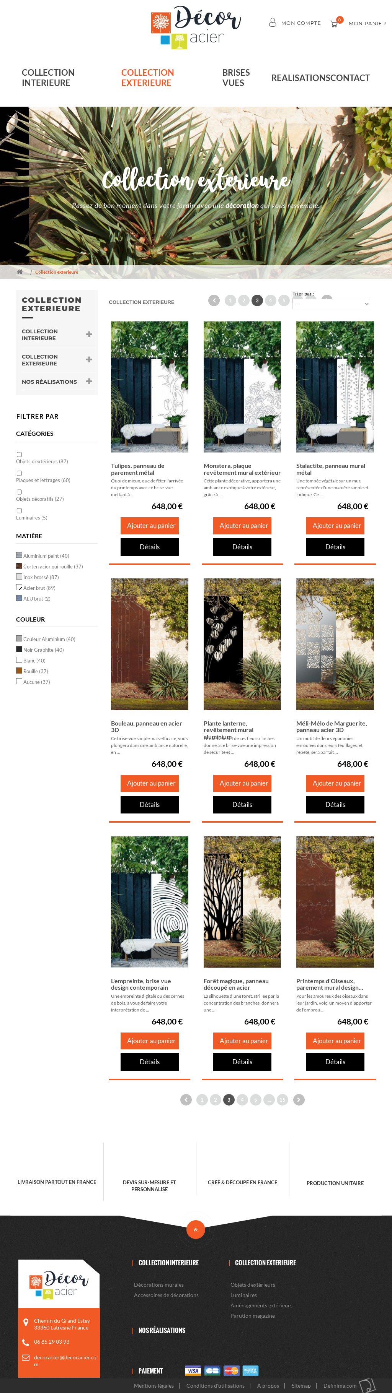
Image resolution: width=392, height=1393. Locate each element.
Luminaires (31, 518)
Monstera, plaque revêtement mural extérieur (242, 469)
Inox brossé (41, 577)
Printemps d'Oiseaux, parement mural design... (329, 984)
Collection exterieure (147, 77)
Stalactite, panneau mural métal (330, 469)
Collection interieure (48, 77)
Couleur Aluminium (49, 639)
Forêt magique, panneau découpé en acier (236, 984)
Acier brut (39, 588)
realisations (300, 78)
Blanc (34, 661)
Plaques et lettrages (43, 480)
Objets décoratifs (40, 499)
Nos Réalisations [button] (57, 381)
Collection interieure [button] (57, 335)
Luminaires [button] (243, 1295)
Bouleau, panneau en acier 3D (146, 726)
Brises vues (236, 77)
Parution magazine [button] (252, 1315)
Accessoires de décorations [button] (166, 1295)
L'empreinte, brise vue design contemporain (141, 984)
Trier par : (303, 294)
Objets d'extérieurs (42, 461)
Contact (350, 78)
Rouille (35, 671)
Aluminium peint (46, 556)
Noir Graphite (43, 650)
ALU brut (37, 599)
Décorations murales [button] (159, 1284)
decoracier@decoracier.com (65, 1360)
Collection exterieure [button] (57, 360)
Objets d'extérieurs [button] (252, 1284)
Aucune (36, 682)
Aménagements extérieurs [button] (261, 1305)
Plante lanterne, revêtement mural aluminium (228, 729)
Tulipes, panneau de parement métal (138, 469)
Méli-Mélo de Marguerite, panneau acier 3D (331, 726)
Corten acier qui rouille (53, 566)
